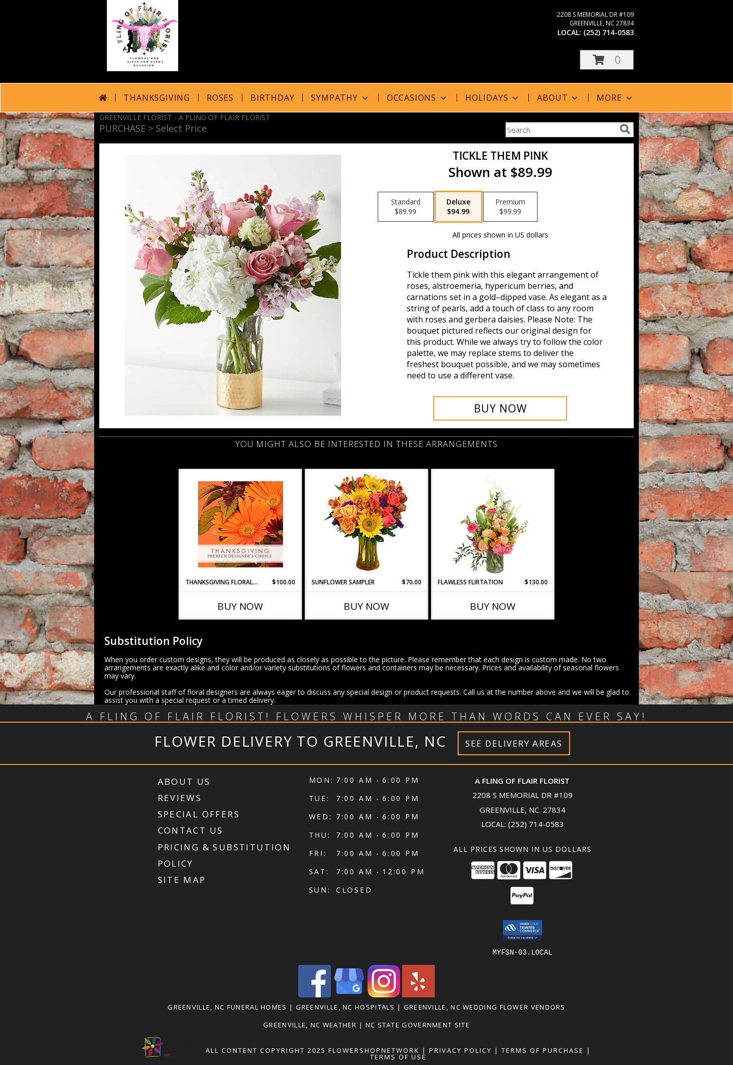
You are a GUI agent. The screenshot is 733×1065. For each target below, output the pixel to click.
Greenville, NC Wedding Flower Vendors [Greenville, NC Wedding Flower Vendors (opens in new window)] (485, 1006)
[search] (625, 129)
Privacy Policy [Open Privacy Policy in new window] (460, 1049)
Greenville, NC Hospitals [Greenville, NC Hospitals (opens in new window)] (345, 1006)
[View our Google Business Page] (349, 994)
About (558, 97)
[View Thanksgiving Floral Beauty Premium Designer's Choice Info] (240, 524)
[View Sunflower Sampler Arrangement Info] (366, 524)
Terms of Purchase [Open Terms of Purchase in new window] (542, 1049)
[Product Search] (560, 130)
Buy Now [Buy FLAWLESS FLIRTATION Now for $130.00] (493, 606)
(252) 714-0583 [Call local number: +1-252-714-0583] (608, 32)
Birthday (272, 97)
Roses (220, 97)
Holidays (492, 97)
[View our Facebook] (314, 994)
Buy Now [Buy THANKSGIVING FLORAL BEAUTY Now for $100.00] (240, 606)
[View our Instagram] (384, 994)
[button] (607, 60)
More (615, 97)
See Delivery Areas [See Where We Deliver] (513, 743)
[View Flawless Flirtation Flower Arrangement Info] (492, 523)
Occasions (417, 97)
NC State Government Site (417, 1024)
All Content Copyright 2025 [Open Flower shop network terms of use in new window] (266, 1049)
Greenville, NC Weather (310, 1024)
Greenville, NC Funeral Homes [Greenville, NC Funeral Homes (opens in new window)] (227, 1006)
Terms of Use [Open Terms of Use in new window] (398, 1056)
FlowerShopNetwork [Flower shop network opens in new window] (373, 1049)
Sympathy (340, 97)
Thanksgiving (157, 97)
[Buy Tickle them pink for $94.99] (500, 408)
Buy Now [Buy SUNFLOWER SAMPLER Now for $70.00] (366, 606)
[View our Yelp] (418, 994)
